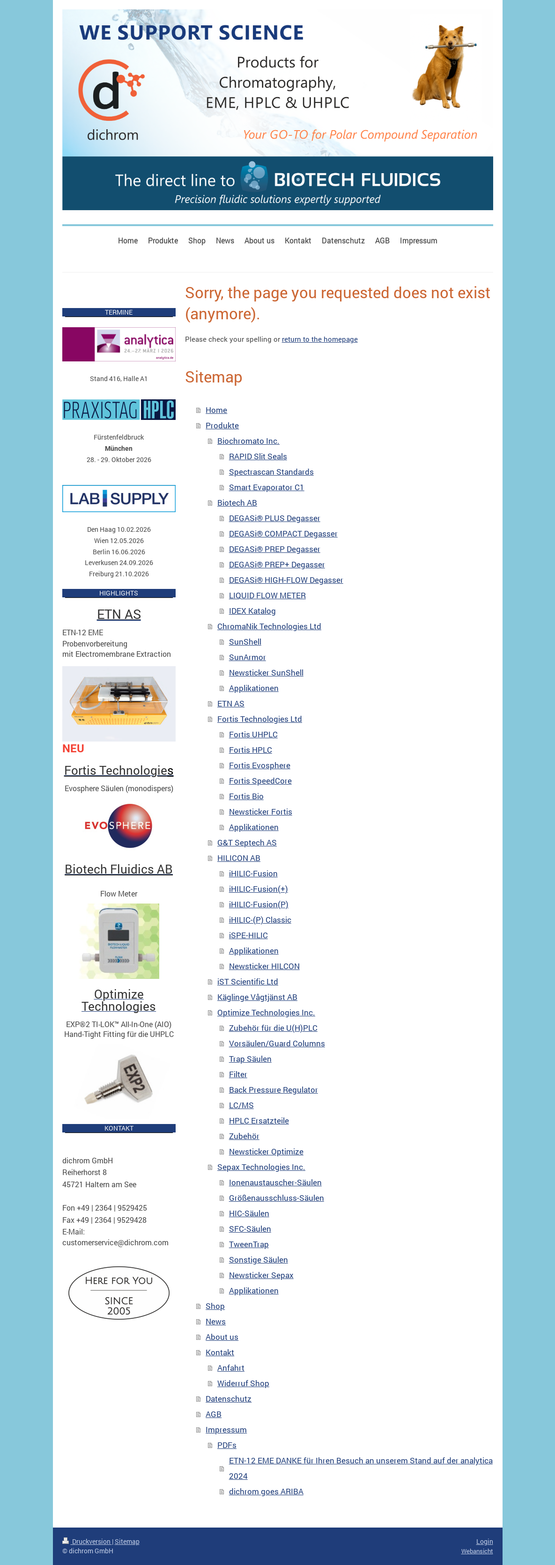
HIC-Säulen (249, 1213)
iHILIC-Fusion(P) (259, 904)
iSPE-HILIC (248, 935)
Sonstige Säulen (258, 1259)
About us (222, 1337)
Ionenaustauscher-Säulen (275, 1182)
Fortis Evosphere (259, 765)
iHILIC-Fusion (253, 873)
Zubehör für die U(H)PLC (273, 1028)
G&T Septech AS (247, 842)
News (216, 1321)
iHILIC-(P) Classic (260, 920)
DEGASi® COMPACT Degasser (283, 533)
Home (216, 410)
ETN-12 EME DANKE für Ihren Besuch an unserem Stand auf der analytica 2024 (361, 1468)
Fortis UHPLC (253, 734)
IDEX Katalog (252, 611)
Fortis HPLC (250, 750)
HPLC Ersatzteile (259, 1120)
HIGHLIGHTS (118, 592)
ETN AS (230, 703)
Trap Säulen (250, 1059)
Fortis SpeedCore (260, 781)
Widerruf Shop (243, 1383)
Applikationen (254, 688)
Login (484, 1541)
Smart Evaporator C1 (266, 487)
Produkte (222, 425)
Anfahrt (230, 1368)
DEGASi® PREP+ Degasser (277, 564)
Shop (215, 1306)
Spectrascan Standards (271, 472)
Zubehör (244, 1136)
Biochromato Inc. (248, 441)
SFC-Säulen (250, 1229)
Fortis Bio (246, 796)
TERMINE (119, 312)
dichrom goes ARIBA (266, 1491)
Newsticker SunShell (266, 672)
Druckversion (87, 1541)
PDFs (227, 1445)
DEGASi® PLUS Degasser (274, 518)
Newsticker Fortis (260, 811)
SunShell (245, 642)
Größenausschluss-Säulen (276, 1198)
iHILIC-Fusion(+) (258, 889)
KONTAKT (118, 1128)
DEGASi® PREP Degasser (274, 549)
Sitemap (127, 1541)
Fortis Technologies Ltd (259, 719)
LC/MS (241, 1105)
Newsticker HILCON (264, 966)
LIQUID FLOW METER (267, 595)
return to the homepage (320, 339)
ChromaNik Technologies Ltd (269, 626)
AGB (214, 1414)
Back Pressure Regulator (273, 1090)
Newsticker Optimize (266, 1151)
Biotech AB (237, 502)
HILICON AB (238, 858)
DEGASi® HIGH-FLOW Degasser (286, 580)
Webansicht (477, 1551)
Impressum (226, 1429)
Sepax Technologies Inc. (261, 1167)
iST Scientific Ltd (247, 981)
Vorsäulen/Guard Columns (277, 1043)
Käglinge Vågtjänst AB (257, 997)
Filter (238, 1074)
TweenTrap (249, 1244)
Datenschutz (229, 1398)
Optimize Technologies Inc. (266, 1012)
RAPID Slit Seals (258, 456)
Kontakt (220, 1352)
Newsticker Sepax (261, 1275)
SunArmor (247, 657)
